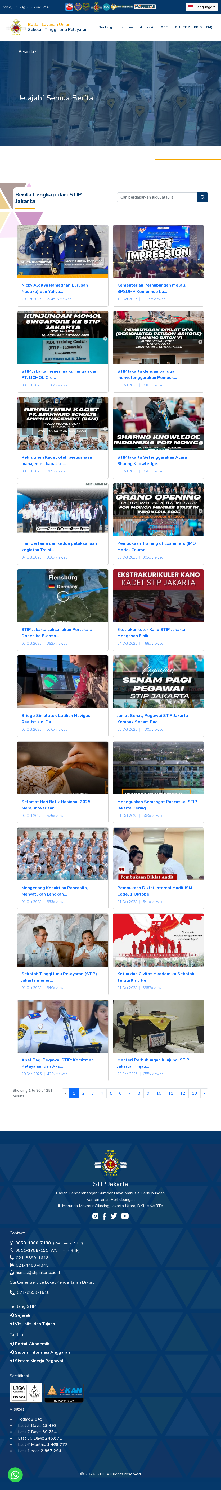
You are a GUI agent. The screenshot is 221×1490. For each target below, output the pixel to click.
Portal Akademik (29, 1344)
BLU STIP (182, 27)
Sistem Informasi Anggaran (40, 1352)
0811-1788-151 (29, 1250)
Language (200, 7)
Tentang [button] (106, 27)
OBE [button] (164, 27)
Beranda (26, 52)
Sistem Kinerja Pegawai (36, 1361)
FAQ (209, 27)
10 (158, 1093)
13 (194, 1093)
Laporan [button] (126, 27)
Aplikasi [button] (147, 27)
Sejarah (20, 1315)
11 (170, 1093)
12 (182, 1093)
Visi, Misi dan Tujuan (32, 1324)
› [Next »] (204, 1093)
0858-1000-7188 (31, 1243)
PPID (198, 27)
